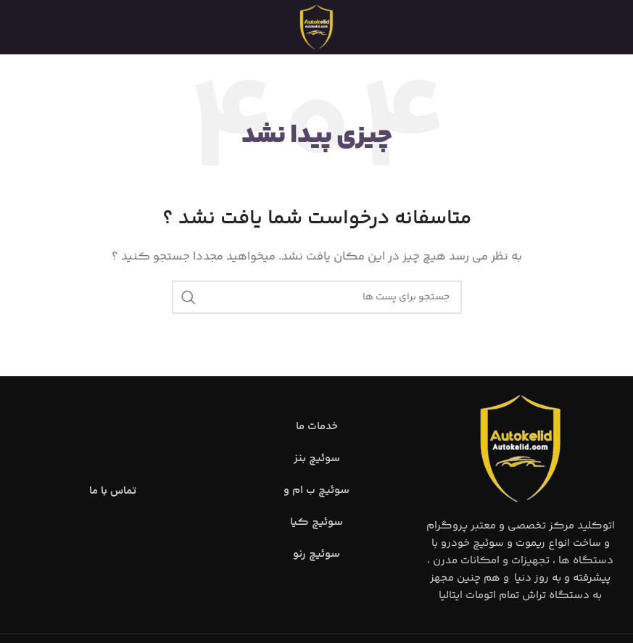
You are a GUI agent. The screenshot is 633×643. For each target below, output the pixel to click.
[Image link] (520, 448)
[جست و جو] (317, 297)
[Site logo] (317, 27)
